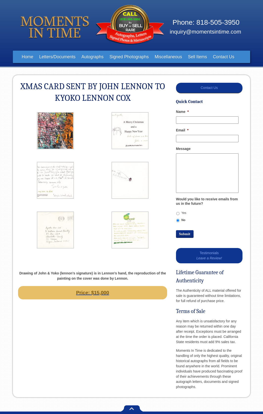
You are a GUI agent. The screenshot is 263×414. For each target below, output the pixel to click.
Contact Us (223, 56)
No (183, 220)
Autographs (93, 56)
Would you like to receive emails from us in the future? (207, 201)
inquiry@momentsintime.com (205, 32)
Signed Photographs (129, 56)
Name (182, 112)
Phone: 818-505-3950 (206, 22)
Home (27, 56)
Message (183, 149)
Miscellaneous (168, 56)
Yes (183, 213)
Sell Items (197, 56)
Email (182, 130)
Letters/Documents (57, 56)
